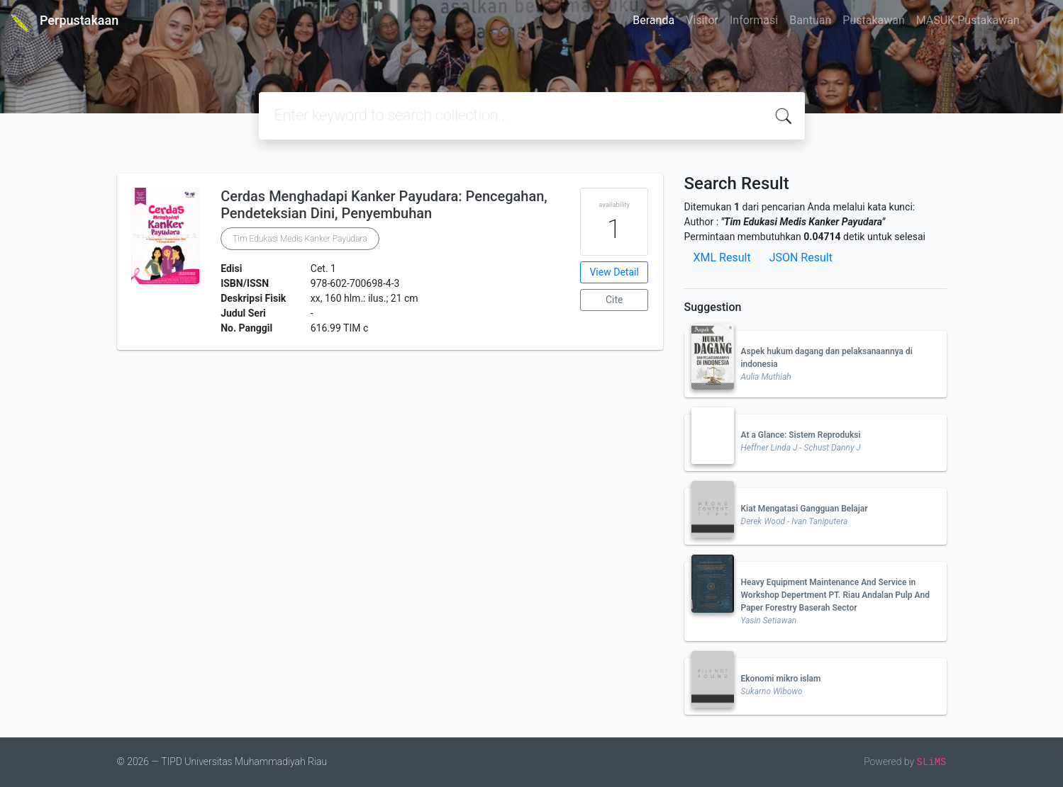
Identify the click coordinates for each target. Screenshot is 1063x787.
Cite (614, 299)
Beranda (653, 20)
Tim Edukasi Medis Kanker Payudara (300, 239)
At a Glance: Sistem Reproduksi (801, 435)
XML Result (722, 257)
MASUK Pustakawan (968, 20)
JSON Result (801, 257)
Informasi (754, 20)
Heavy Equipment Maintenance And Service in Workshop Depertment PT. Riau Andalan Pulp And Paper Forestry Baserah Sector (835, 595)
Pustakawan (873, 20)
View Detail (613, 272)
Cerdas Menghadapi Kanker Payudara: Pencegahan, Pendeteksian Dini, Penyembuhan (384, 205)
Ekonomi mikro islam (781, 679)
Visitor (702, 20)
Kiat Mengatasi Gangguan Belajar (804, 509)
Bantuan (810, 20)
